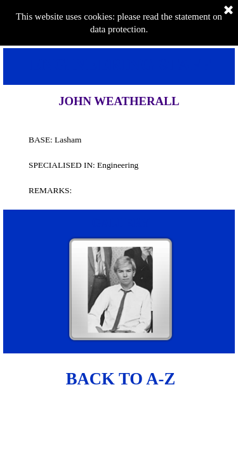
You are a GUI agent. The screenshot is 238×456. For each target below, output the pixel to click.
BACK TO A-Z (120, 378)
